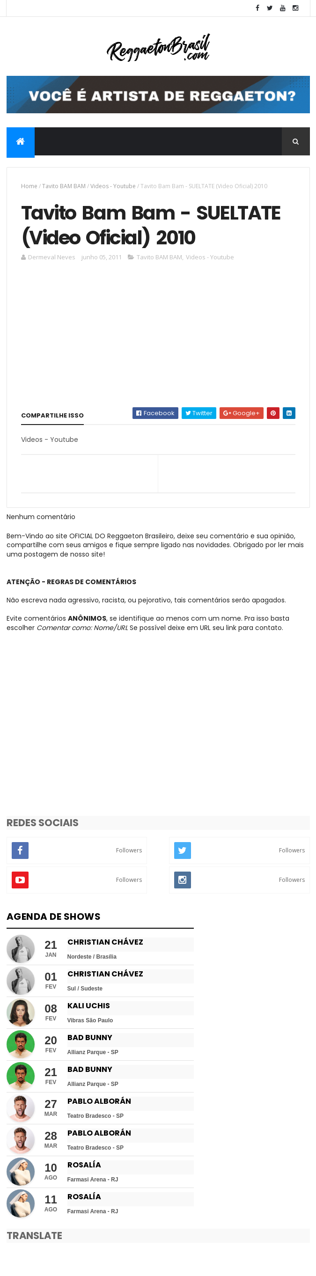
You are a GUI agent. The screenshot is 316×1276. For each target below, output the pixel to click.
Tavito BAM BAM (64, 186)
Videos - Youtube (113, 186)
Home (29, 186)
